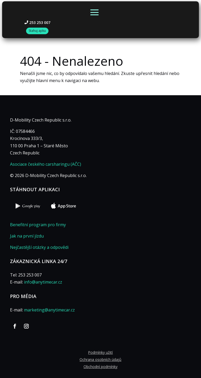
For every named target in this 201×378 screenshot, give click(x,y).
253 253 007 (39, 22)
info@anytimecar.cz (43, 282)
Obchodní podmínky (100, 366)
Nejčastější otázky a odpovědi (39, 247)
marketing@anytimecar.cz (49, 310)
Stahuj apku (37, 30)
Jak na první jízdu (27, 236)
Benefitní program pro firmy (38, 225)
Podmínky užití (100, 352)
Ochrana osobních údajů (100, 359)
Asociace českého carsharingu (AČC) (45, 164)
